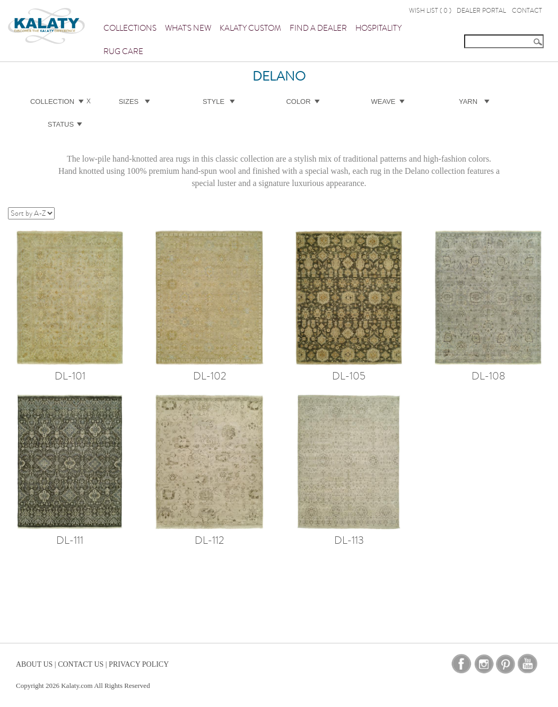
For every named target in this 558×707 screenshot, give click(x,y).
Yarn (468, 101)
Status (61, 124)
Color (298, 101)
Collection (52, 101)
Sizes (129, 101)
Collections (129, 28)
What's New (188, 28)
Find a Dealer (318, 28)
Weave (383, 101)
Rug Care (123, 51)
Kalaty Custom (250, 28)
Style (213, 101)
